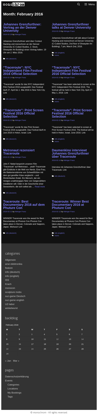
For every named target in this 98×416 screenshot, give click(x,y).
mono (57, 55)
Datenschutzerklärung (17, 376)
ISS (7, 280)
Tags (10, 396)
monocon (10, 288)
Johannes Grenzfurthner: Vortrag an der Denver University (22, 27)
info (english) (60, 53)
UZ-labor (10, 304)
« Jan (8, 360)
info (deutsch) (11, 59)
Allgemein (10, 260)
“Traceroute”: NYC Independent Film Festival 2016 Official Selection (22, 71)
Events (9, 380)
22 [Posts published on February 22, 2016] (7, 349)
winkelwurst (11, 308)
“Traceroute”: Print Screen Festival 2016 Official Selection (23, 113)
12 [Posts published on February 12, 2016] (57, 339)
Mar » (16, 360)
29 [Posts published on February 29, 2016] (7, 354)
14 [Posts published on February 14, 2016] (82, 339)
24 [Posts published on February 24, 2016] (32, 349)
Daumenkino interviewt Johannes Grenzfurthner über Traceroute (70, 153)
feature (9, 268)
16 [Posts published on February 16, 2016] (20, 344)
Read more (40, 187)
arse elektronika (13, 264)
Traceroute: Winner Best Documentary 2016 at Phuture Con (70, 205)
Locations (13, 388)
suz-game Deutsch (15, 296)
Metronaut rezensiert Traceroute (19, 151)
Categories (13, 384)
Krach (8, 284)
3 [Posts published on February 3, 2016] (31, 334)
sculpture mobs (13, 292)
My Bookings (14, 392)
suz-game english (14, 300)
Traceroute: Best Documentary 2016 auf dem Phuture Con (24, 205)
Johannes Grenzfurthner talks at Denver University (71, 26)
